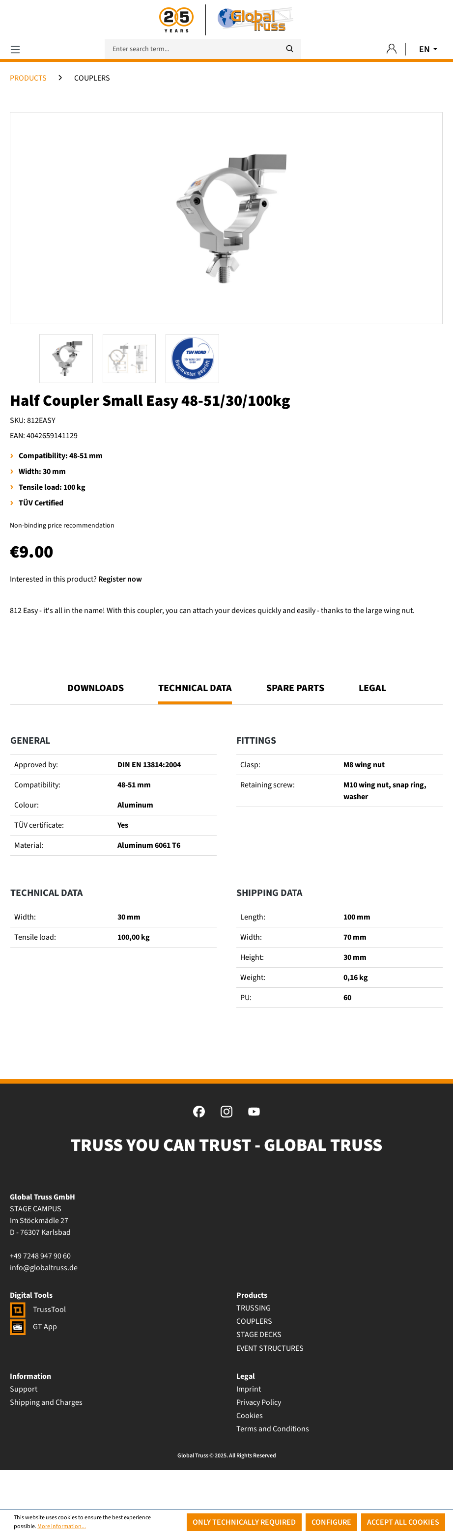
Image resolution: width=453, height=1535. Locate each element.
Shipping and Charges (46, 1441)
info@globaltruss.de (44, 1306)
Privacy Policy (258, 1441)
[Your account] (391, 49)
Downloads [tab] (95, 727)
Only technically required (244, 1522)
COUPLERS (254, 1360)
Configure (331, 1522)
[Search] (289, 48)
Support (23, 1427)
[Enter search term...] (203, 49)
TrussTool (38, 1348)
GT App (33, 1365)
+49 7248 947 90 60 (40, 1294)
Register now (120, 579)
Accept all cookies (403, 1522)
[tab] (195, 731)
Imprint (248, 1427)
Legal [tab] (372, 727)
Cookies (249, 1454)
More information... (61, 1526)
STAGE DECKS (259, 1373)
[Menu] (15, 49)
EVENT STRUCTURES (270, 1386)
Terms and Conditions (272, 1467)
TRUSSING (253, 1346)
